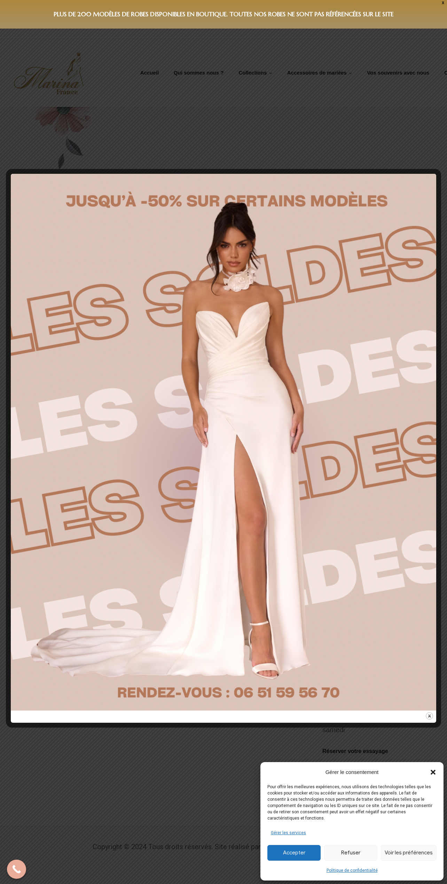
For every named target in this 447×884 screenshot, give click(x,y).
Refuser (350, 853)
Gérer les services (288, 832)
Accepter (294, 853)
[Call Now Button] (16, 869)
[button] (433, 772)
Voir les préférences (409, 853)
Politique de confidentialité (352, 870)
